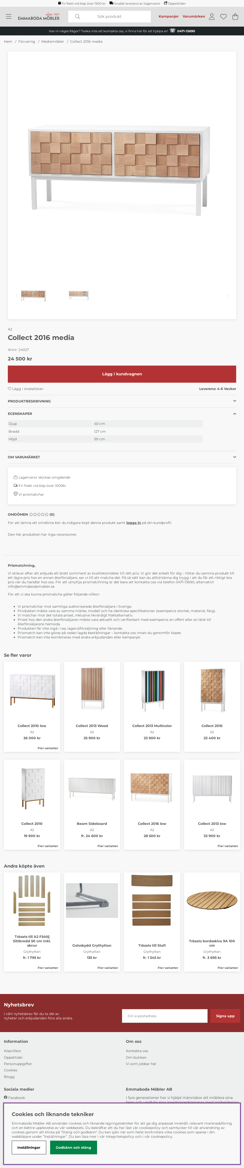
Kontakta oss (137, 1051)
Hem (8, 41)
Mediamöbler (52, 41)
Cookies (10, 1070)
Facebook (16, 1098)
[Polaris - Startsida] (38, 16)
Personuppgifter (18, 1064)
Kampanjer (169, 16)
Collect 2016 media (86, 41)
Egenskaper (20, 413)
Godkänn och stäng (73, 1147)
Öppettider (175, 3)
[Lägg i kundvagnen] (122, 374)
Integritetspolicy (120, 1136)
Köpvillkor (12, 1051)
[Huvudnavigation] (8, 16)
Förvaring (26, 41)
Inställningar (28, 1147)
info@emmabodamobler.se (31, 586)
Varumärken (194, 16)
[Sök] (109, 16)
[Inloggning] (212, 16)
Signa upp (225, 1016)
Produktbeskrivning (29, 401)
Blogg (9, 1077)
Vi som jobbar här (141, 1064)
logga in (133, 523)
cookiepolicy (161, 1136)
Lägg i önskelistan (25, 389)
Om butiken (136, 1057)
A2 (10, 329)
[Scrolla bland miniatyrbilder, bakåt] (16, 295)
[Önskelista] (223, 16)
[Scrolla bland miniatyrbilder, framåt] (227, 295)
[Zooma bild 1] (122, 165)
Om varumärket (24, 457)
